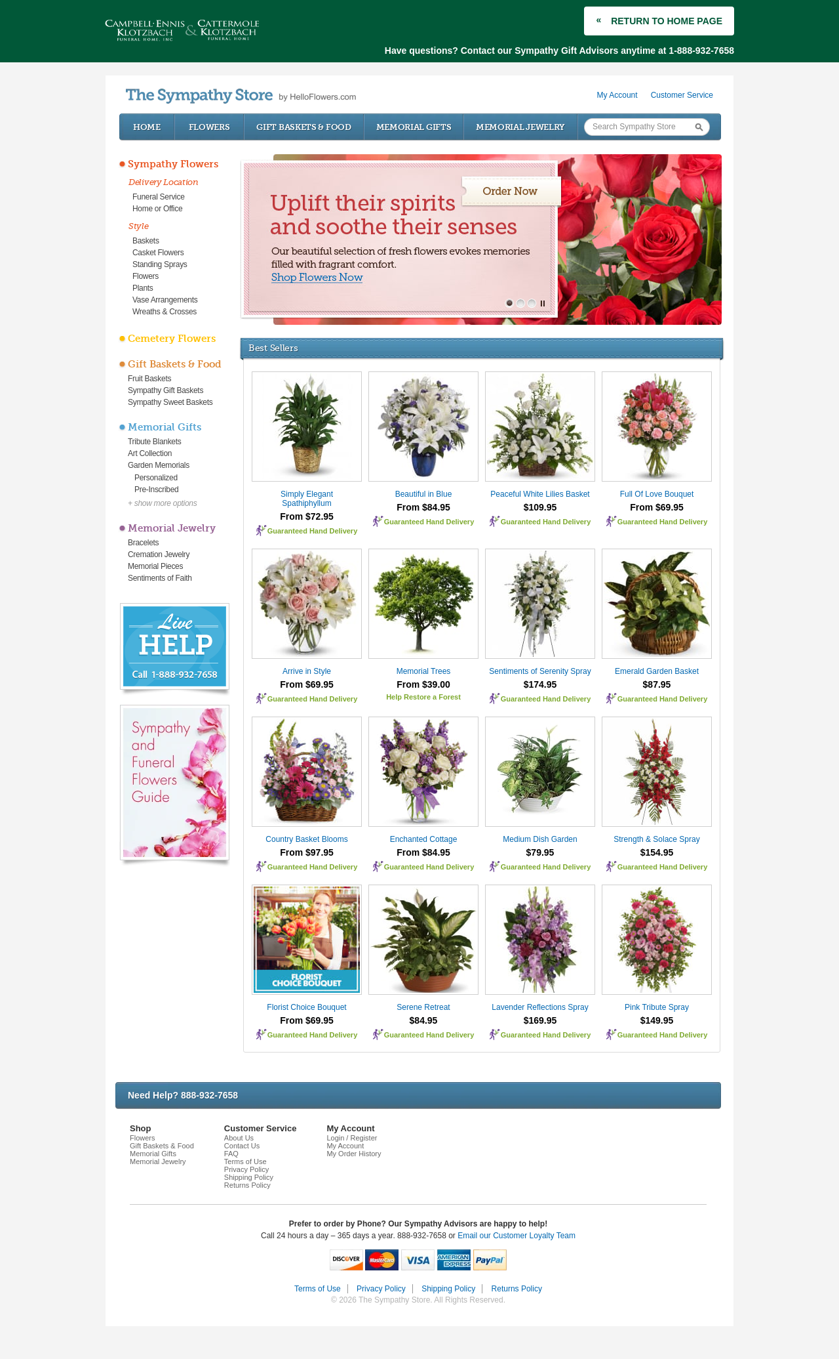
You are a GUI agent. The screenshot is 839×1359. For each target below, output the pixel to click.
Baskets (145, 240)
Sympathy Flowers (173, 164)
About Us (239, 1138)
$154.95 (657, 852)
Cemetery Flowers (172, 339)
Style (138, 226)
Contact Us (242, 1146)
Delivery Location (163, 182)
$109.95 (540, 507)
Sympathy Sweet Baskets (170, 402)
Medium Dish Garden (540, 839)
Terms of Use (245, 1161)
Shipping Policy (248, 1177)
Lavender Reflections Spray (540, 1007)
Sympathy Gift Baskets (165, 390)
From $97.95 (307, 852)
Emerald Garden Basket (657, 671)
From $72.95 (307, 516)
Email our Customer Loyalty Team (517, 1235)
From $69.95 (657, 507)
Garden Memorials (158, 465)
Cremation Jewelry (158, 554)
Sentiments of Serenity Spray (540, 671)
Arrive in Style (307, 671)
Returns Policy (247, 1185)
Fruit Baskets (149, 378)
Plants (142, 288)
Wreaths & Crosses (164, 311)
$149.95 (657, 1020)
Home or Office (157, 208)
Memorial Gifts (414, 127)
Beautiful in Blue (423, 494)
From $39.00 (423, 684)
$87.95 (657, 684)
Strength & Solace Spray (656, 839)
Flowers (209, 127)
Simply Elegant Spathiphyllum (307, 499)
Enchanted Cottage (424, 839)
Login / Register (351, 1138)
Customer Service (682, 95)
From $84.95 (423, 507)
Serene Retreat (423, 1007)
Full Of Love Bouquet (657, 494)
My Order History (353, 1154)
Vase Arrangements (164, 299)
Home (147, 127)
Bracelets (143, 542)
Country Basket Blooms (306, 839)
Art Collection (150, 453)
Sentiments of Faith (160, 578)
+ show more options (162, 503)
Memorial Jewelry (520, 127)
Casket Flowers (158, 252)
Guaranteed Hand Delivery (312, 531)
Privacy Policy (246, 1169)
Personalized (156, 477)
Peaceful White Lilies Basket (539, 494)
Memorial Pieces (155, 566)
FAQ (231, 1154)
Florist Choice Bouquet (306, 1007)
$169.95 (540, 1020)
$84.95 (424, 1020)
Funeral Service (158, 196)
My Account (617, 95)
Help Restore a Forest (423, 697)
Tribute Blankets (154, 441)
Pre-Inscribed (156, 489)
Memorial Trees (424, 671)
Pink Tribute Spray (657, 1007)
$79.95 (540, 852)
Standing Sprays (159, 264)
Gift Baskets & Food (303, 127)
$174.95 (540, 684)
